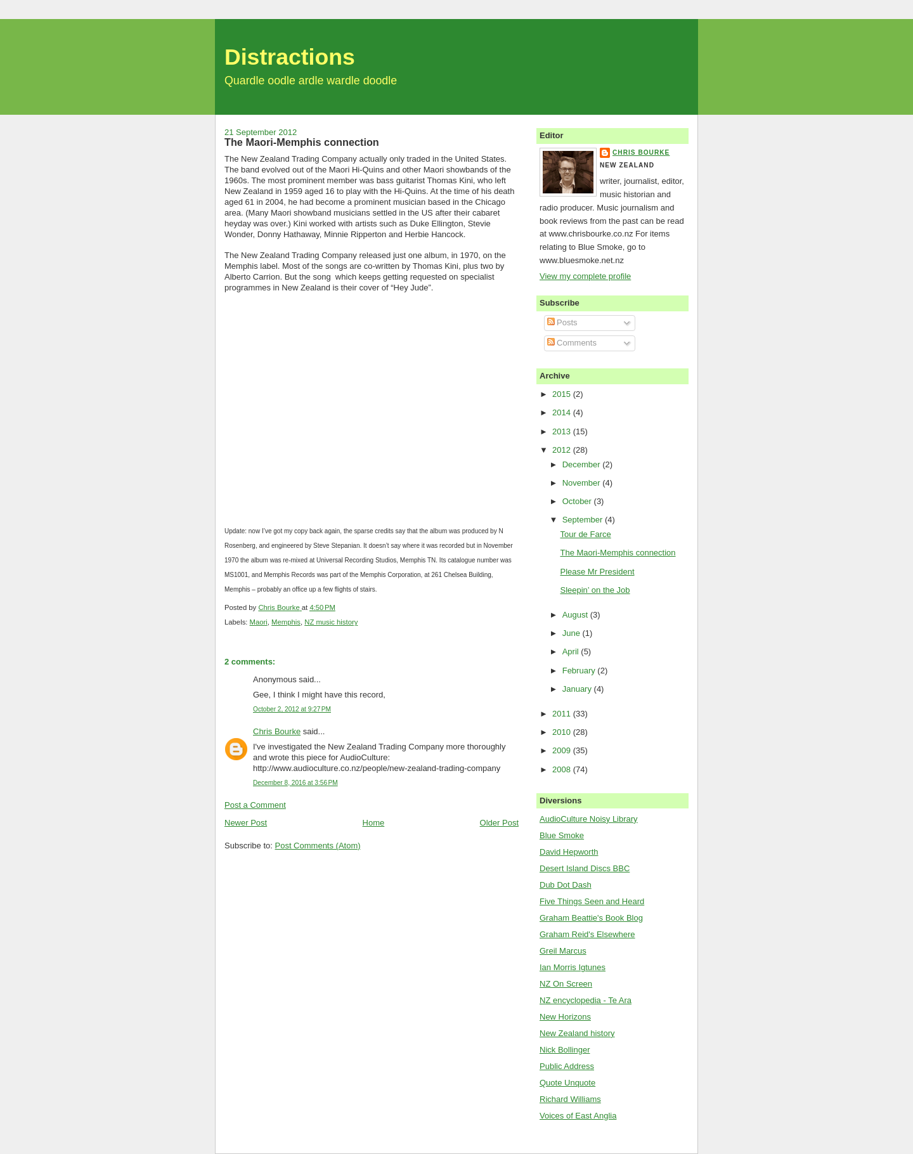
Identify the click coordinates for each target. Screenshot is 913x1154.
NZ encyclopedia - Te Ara (585, 1000)
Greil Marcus (563, 951)
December (582, 464)
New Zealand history (577, 1033)
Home (374, 822)
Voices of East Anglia (578, 1115)
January (578, 689)
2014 (562, 412)
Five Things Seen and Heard (592, 901)
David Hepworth (569, 852)
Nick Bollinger (565, 1049)
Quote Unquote (567, 1082)
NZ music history (331, 622)
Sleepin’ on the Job (595, 590)
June (572, 633)
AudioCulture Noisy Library (589, 819)
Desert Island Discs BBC (585, 868)
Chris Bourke (277, 731)
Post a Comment (255, 805)
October (578, 501)
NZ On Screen (566, 984)
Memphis (286, 622)
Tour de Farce (585, 534)
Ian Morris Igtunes (572, 967)
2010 (562, 732)
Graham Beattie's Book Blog (591, 918)
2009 (562, 750)
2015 (562, 394)
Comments (572, 342)
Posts (562, 322)
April (571, 651)
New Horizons (565, 1016)
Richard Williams (570, 1099)
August (576, 614)
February (580, 670)
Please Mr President (597, 571)
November (582, 483)
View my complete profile (585, 276)
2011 (562, 713)
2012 (562, 450)
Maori (259, 622)
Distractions (289, 57)
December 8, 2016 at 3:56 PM (295, 782)
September (583, 519)
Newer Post (245, 822)
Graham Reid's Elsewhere (587, 934)
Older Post (499, 822)
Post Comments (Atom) (318, 845)
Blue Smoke (562, 835)
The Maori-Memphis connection (617, 552)
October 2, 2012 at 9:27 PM (292, 709)
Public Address (567, 1066)
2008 (562, 769)
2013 (562, 431)
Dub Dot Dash (566, 885)
